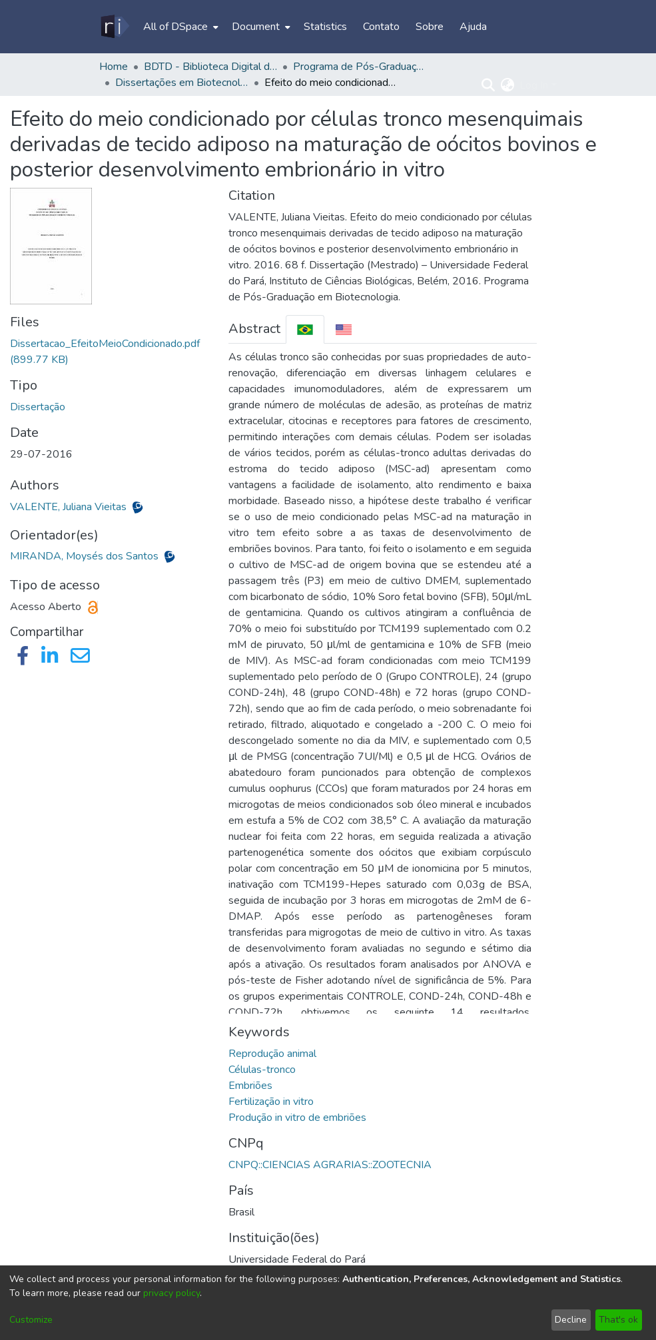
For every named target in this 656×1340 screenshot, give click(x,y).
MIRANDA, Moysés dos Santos (85, 556)
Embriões (250, 1085)
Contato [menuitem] (381, 26)
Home (113, 66)
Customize (31, 1319)
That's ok (618, 1319)
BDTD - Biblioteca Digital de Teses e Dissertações (210, 66)
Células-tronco (262, 1069)
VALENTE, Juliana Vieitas (69, 507)
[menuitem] (179, 26)
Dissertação (37, 407)
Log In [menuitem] (533, 85)
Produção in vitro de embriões (297, 1117)
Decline (571, 1319)
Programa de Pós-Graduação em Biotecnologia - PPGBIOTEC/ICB (359, 66)
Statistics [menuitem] (325, 26)
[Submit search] (488, 85)
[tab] (305, 329)
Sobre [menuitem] (430, 26)
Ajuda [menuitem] (473, 26)
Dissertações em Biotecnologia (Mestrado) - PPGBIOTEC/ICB (181, 82)
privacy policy (171, 1293)
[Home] (114, 26)
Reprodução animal (272, 1053)
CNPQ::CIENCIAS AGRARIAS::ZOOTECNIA (330, 1165)
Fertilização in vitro (271, 1101)
